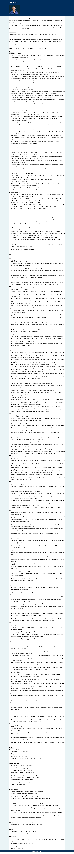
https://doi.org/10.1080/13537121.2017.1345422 (33, 158)
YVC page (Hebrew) (43, 48)
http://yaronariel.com (19, 848)
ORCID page (36, 48)
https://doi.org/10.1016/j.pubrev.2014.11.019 (20, 177)
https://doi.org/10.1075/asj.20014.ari (17, 133)
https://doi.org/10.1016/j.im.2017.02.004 (18, 162)
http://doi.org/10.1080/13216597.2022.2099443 (19, 120)
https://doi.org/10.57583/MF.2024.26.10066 (48, 93)
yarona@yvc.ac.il (17, 846)
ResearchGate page (21, 48)
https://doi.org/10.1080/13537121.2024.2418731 (37, 82)
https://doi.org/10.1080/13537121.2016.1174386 (24, 166)
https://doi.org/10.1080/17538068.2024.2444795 (25, 64)
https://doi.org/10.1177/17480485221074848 (48, 127)
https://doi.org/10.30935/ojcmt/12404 (32, 114)
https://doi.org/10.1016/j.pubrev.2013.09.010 (36, 189)
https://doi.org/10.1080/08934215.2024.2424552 (27, 61)
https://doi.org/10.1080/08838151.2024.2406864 (38, 85)
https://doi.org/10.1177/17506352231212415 (43, 97)
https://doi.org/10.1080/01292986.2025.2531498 (19, 70)
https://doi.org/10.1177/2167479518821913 (21, 150)
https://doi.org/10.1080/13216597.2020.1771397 (31, 143)
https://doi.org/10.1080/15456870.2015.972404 (19, 181)
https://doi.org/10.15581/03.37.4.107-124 (39, 101)
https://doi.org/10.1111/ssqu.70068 (42, 74)
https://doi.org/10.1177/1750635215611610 (27, 173)
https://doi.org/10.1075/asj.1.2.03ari (35, 154)
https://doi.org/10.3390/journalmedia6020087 (21, 57)
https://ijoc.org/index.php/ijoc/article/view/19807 (19, 110)
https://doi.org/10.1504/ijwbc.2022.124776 (51, 124)
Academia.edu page (29, 48)
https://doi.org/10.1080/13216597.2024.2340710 (51, 78)
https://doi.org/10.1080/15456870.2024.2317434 (25, 89)
